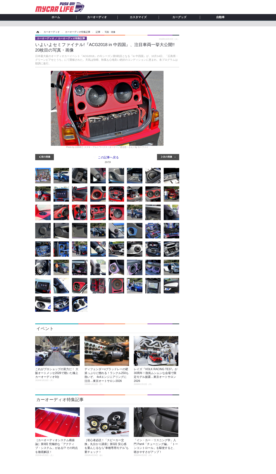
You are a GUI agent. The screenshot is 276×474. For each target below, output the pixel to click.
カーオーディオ (97, 17)
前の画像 (45, 156)
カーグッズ (179, 17)
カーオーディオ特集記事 (60, 399)
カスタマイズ (138, 17)
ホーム (56, 17)
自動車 (220, 17)
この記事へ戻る (108, 160)
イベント (45, 328)
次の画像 (167, 156)
